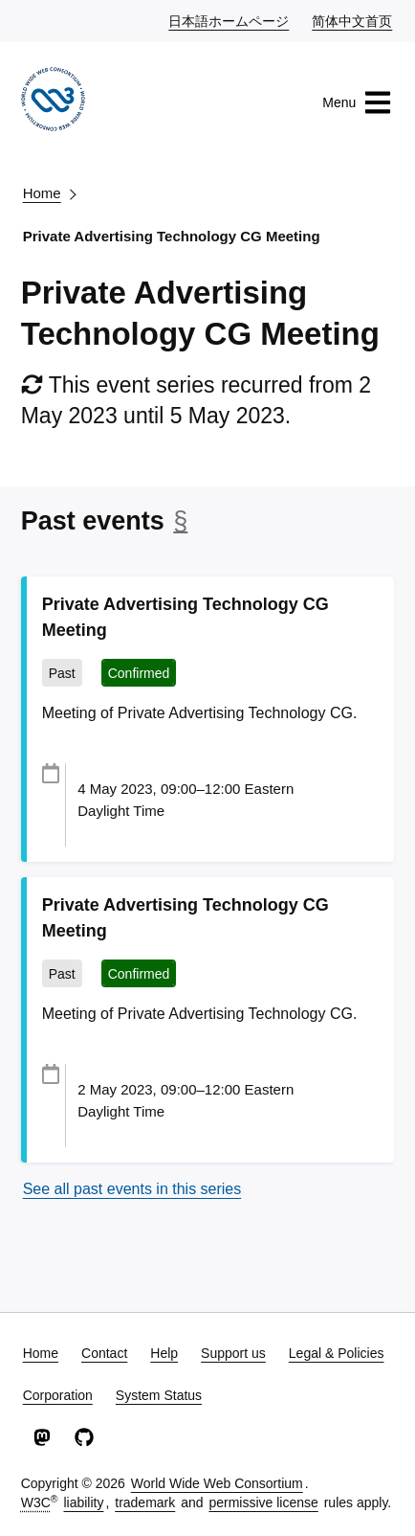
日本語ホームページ (229, 20)
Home (42, 193)
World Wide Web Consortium (217, 1483)
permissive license (262, 1502)
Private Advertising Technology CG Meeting (171, 236)
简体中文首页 (353, 20)
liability (83, 1502)
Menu (357, 102)
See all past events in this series (132, 1189)
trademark (145, 1502)
